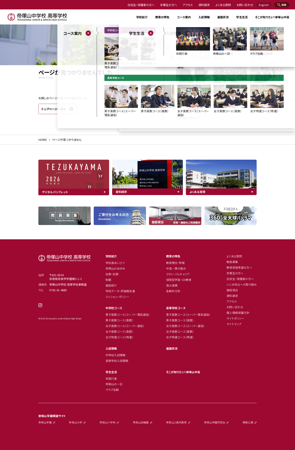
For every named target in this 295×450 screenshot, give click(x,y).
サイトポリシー (235, 318)
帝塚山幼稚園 (141, 422)
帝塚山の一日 (114, 384)
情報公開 (248, 422)
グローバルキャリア (178, 274)
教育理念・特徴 (175, 263)
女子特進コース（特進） (120, 337)
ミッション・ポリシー (117, 297)
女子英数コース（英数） (120, 331)
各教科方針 (173, 291)
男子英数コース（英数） (120, 320)
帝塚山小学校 (108, 422)
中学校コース (114, 308)
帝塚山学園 (45, 422)
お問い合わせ (244, 5)
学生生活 (111, 372)
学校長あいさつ (115, 263)
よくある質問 (223, 5)
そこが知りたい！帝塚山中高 (272, 17)
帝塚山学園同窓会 (214, 422)
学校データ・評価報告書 (120, 291)
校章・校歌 (112, 274)
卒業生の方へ (168, 5)
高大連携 (172, 285)
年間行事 (111, 379)
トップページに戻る (53, 109)
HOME (42, 140)
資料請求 (204, 5)
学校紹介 (111, 256)
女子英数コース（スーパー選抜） (125, 326)
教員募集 (232, 262)
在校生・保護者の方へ (141, 5)
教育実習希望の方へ (239, 267)
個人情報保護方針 (238, 313)
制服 (108, 280)
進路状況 (223, 17)
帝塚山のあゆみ (115, 268)
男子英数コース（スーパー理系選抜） (128, 315)
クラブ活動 (112, 390)
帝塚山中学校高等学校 (64, 258)
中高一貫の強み (176, 268)
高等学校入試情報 (117, 361)
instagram (64, 306)
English (264, 5)
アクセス (188, 5)
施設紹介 (111, 285)
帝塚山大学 (75, 422)
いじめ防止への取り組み (242, 284)
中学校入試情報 (115, 355)
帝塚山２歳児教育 (176, 422)
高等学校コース (176, 308)
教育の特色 (173, 256)
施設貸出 (232, 290)
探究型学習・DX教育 (179, 280)
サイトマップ (234, 324)
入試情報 (111, 348)
